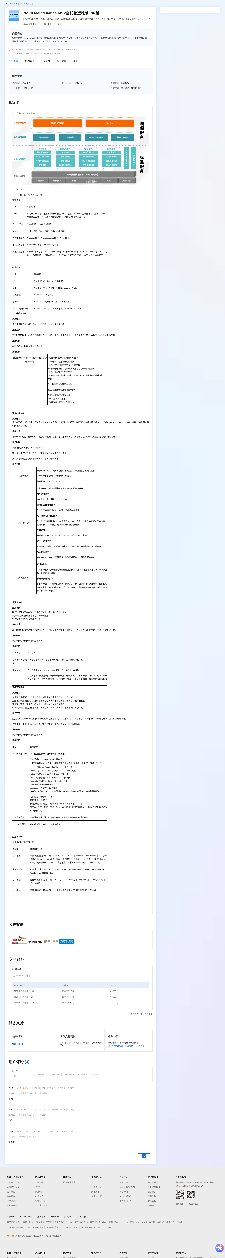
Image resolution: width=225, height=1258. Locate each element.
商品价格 (45, 76)
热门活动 (67, 12)
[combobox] (185, 69)
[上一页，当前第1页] (140, 1170)
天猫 (31, 1237)
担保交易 (30, 64)
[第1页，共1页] (144, 1170)
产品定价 (39, 1211)
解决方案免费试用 (128, 1202)
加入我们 (81, 1231)
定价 (79, 4)
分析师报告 (12, 1220)
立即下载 (18, 1058)
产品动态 (39, 1206)
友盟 (126, 1237)
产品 (37, 4)
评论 (75, 76)
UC (121, 1237)
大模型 (29, 4)
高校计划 (124, 1206)
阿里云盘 (170, 1237)
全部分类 (9, 19)
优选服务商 (70, 64)
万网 (111, 1237)
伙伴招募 (77, 12)
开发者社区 (96, 1202)
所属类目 (115, 98)
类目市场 (44, 12)
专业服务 (19, 19)
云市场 (87, 4)
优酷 (132, 1237)
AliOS (104, 1237)
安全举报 (55, 1231)
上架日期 (16, 103)
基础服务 (152, 1197)
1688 (70, 1237)
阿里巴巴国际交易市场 (56, 1237)
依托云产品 (66, 98)
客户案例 (29, 76)
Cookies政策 (26, 1231)
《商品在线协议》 (116, 1061)
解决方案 (46, 4)
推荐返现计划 (126, 1216)
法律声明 (11, 1231)
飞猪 (86, 1237)
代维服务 (29, 19)
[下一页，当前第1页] (148, 1170)
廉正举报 (41, 1231)
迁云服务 (152, 1206)
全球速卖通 (39, 1237)
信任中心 (152, 1220)
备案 (194, 5)
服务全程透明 (41, 64)
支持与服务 (109, 4)
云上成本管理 (41, 1220)
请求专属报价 (200, 83)
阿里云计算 (95, 1237)
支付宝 (144, 1237)
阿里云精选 (55, 12)
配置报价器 (40, 1216)
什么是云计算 (13, 1197)
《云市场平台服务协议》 (135, 1061)
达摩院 (152, 1237)
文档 (93, 1197)
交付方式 (16, 98)
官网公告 (152, 1211)
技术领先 (11, 1206)
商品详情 (13, 76)
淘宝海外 (161, 1237)
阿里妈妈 (79, 1237)
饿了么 (179, 1237)
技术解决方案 (69, 1197)
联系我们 (68, 1231)
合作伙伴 (97, 4)
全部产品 (39, 1197)
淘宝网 (24, 1237)
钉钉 (138, 1237)
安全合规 (11, 1216)
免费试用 (39, 1202)
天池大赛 (95, 1206)
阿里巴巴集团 (13, 1237)
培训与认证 (96, 1211)
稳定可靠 (11, 1211)
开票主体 (115, 103)
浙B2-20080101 (72, 1242)
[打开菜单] (4, 4)
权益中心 (70, 4)
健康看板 (152, 1216)
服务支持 (61, 76)
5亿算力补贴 (125, 1211)
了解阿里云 (122, 4)
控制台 (201, 5)
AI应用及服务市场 (30, 12)
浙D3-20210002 (112, 1242)
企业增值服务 (154, 1202)
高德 (116, 1237)
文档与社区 (58, 4)
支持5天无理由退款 (56, 64)
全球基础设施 (13, 1202)
